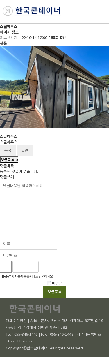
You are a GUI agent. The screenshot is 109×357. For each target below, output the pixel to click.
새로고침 (58, 267)
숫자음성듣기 (45, 267)
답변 (24, 150)
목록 (7, 150)
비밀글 (54, 283)
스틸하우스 (8, 136)
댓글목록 (9, 159)
